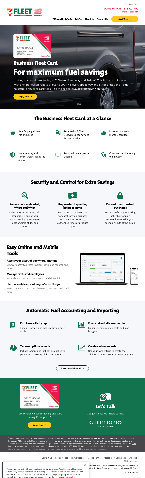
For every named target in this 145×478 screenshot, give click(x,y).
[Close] (85, 471)
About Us (89, 19)
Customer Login (131, 4)
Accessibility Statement (115, 458)
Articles (78, 19)
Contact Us (102, 19)
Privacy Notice (77, 458)
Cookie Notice (61, 458)
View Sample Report (71, 368)
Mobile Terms (94, 458)
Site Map (133, 458)
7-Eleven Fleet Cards (62, 19)
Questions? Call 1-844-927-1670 (121, 9)
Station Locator (131, 461)
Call (105, 422)
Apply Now (123, 19)
